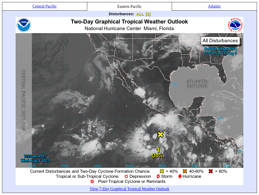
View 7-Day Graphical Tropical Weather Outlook (129, 189)
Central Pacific (45, 6)
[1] (147, 14)
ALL (139, 14)
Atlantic (214, 6)
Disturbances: (121, 14)
